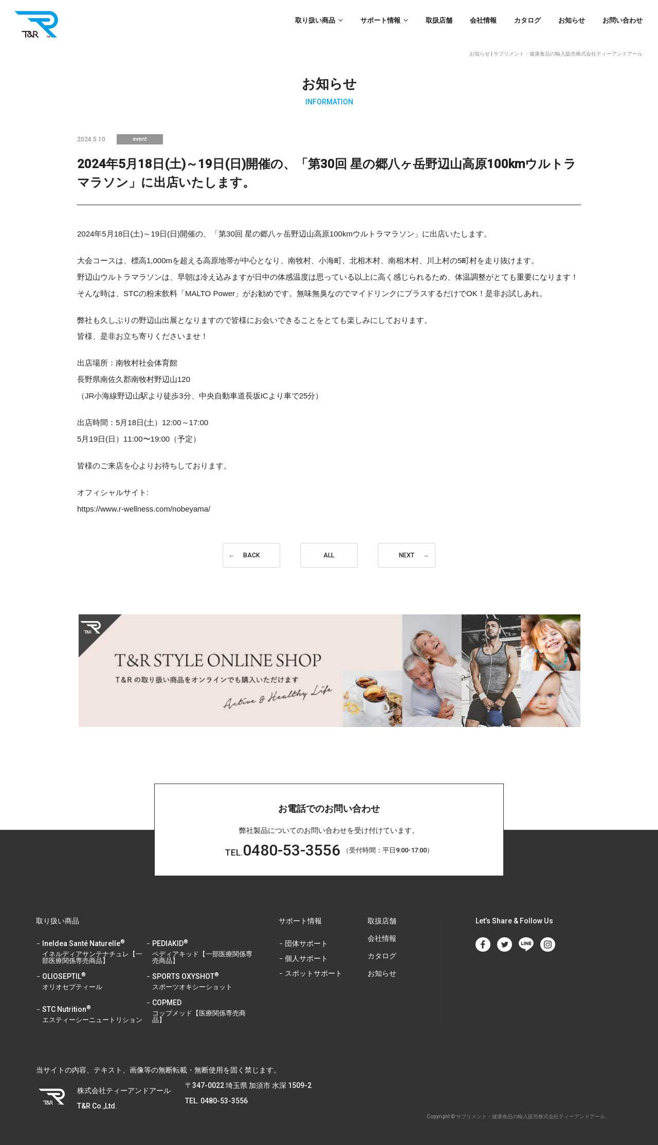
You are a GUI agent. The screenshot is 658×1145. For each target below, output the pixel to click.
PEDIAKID (203, 952)
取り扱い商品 (315, 20)
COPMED (203, 1011)
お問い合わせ (622, 20)
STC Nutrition (93, 1015)
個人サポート (306, 958)
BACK (251, 555)
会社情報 (483, 20)
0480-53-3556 (282, 850)
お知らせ (571, 20)
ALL (328, 555)
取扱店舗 (439, 20)
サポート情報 (380, 20)
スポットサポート (313, 973)
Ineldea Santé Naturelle (93, 952)
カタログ (527, 20)
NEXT (406, 555)
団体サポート (306, 944)
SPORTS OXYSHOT (203, 982)
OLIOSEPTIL (93, 982)
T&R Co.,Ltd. (38, 24)
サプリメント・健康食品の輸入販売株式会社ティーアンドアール (530, 1116)
